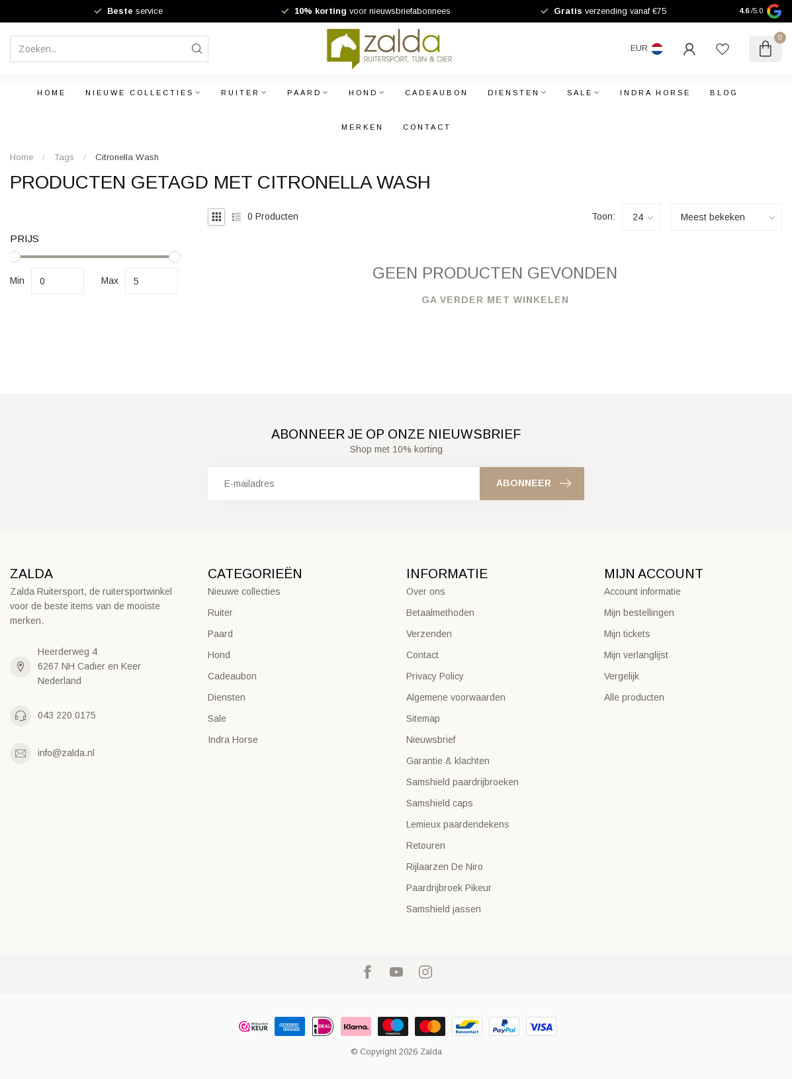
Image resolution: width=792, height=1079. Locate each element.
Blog (724, 93)
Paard (304, 93)
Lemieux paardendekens (457, 824)
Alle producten (634, 697)
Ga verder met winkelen (495, 299)
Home (51, 93)
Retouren (425, 845)
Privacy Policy (435, 676)
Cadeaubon (436, 93)
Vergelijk (621, 676)
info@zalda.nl (66, 753)
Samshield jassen (443, 909)
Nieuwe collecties (139, 93)
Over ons (425, 591)
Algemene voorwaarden (456, 697)
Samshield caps (439, 803)
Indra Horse (655, 93)
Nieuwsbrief (430, 739)
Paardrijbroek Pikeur (449, 888)
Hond (363, 93)
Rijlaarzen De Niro (444, 866)
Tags (64, 157)
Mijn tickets (627, 633)
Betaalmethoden (440, 612)
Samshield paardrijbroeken (462, 782)
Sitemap (423, 718)
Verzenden (429, 633)
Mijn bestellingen (639, 612)
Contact (427, 127)
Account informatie (642, 591)
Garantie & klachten (448, 760)
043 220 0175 (67, 715)
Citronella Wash (127, 157)
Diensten (514, 93)
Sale (580, 93)
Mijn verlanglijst (636, 655)
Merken (362, 127)
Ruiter (240, 93)
